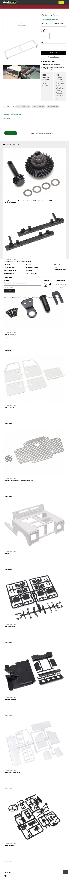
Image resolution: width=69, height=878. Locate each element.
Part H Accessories (9, 845)
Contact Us (57, 264)
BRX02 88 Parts (53, 107)
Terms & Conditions (36, 298)
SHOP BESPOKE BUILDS (9, 273)
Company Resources (9, 267)
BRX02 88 (54, 20)
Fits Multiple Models (10, 259)
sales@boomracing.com (61, 284)
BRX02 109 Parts (38, 107)
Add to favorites (53, 57)
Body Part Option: (44, 31)
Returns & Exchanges (32, 267)
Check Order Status (31, 273)
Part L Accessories (9, 626)
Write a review (11, 133)
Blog (55, 267)
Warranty (29, 270)
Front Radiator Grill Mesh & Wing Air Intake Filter (18, 481)
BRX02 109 (47, 20)
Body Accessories (23, 107)
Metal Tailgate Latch (10, 335)
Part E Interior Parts (10, 699)
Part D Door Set (9, 408)
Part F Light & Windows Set (12, 772)
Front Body (7, 554)
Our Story (7, 264)
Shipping (28, 264)
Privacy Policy (26, 298)
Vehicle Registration (10, 270)
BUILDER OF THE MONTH (60, 270)
